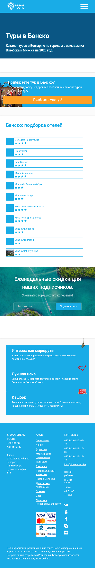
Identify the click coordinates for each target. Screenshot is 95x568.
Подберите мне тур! (47, 99)
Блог (38, 495)
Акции (39, 444)
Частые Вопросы (45, 478)
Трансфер (41, 461)
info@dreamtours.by (75, 464)
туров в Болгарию (32, 45)
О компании (42, 440)
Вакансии (41, 466)
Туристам (41, 449)
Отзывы (40, 491)
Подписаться (68, 306)
